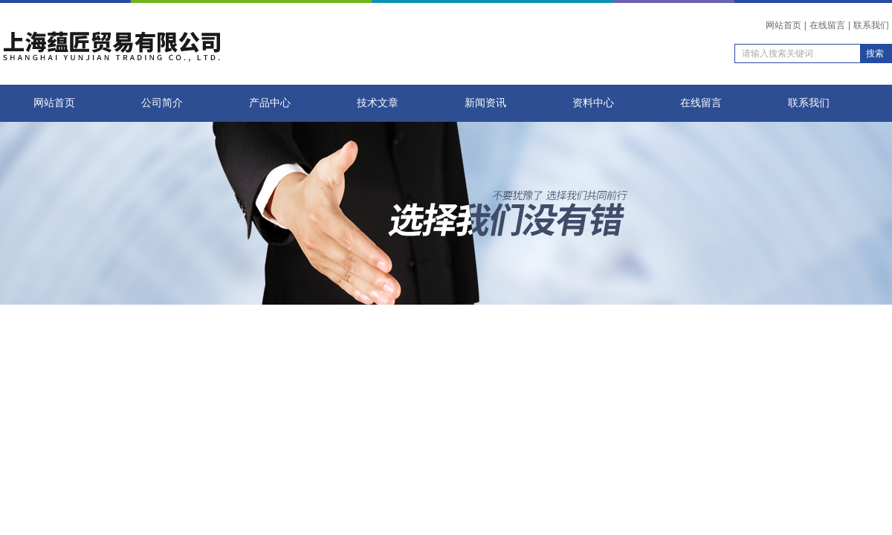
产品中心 (270, 102)
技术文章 (377, 102)
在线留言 (827, 25)
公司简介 (162, 102)
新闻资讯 (485, 102)
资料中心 (593, 102)
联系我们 (871, 25)
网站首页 (783, 25)
